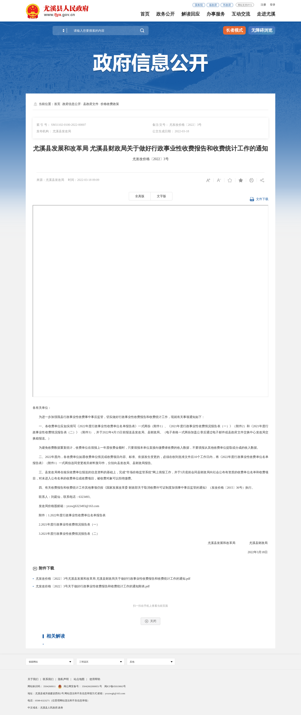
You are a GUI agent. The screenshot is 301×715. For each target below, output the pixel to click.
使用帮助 (94, 679)
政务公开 (165, 15)
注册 (263, 4)
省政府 (213, 5)
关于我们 (33, 679)
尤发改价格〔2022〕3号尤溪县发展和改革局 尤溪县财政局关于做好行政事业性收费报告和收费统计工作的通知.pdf (113, 578)
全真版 (139, 196)
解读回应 (190, 15)
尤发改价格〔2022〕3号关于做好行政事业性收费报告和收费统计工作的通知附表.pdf (93, 586)
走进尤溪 (266, 15)
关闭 (150, 621)
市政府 (227, 5)
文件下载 (259, 200)
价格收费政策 (110, 104)
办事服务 (216, 15)
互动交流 (241, 15)
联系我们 (48, 679)
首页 (145, 15)
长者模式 (234, 30)
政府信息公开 (71, 104)
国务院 (199, 5)
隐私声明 (63, 679)
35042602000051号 (92, 686)
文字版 (161, 196)
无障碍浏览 (261, 30)
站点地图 (79, 679)
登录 (272, 4)
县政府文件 (90, 104)
